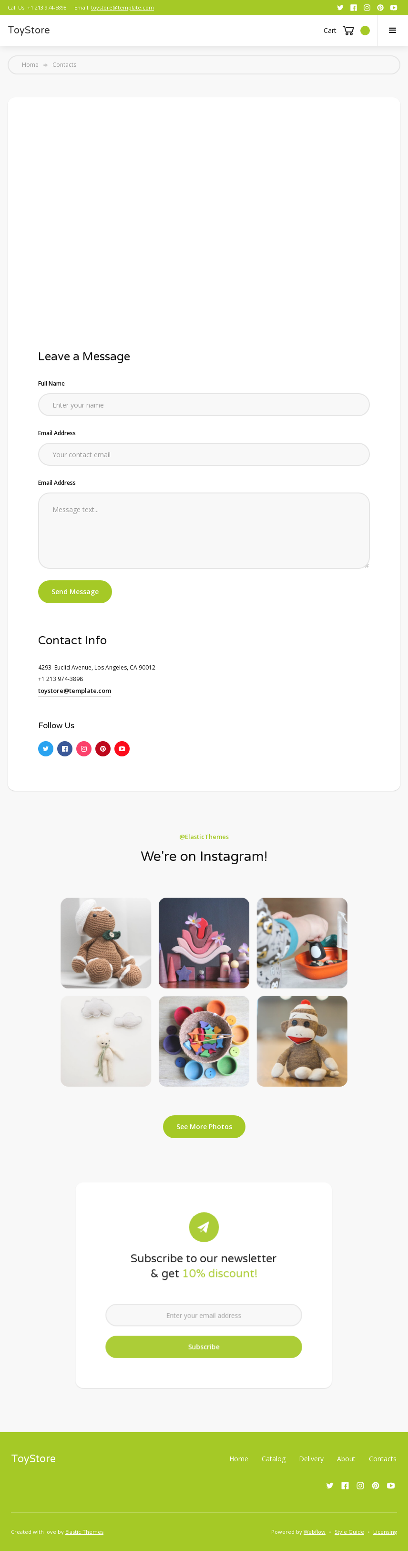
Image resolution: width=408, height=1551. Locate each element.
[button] (346, 30)
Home (30, 65)
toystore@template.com (122, 7)
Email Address (57, 433)
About (346, 1458)
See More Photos (204, 1126)
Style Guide (349, 1531)
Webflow (315, 1531)
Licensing (385, 1531)
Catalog (274, 1458)
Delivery (311, 1458)
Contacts (383, 1458)
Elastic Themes (84, 1531)
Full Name (51, 383)
